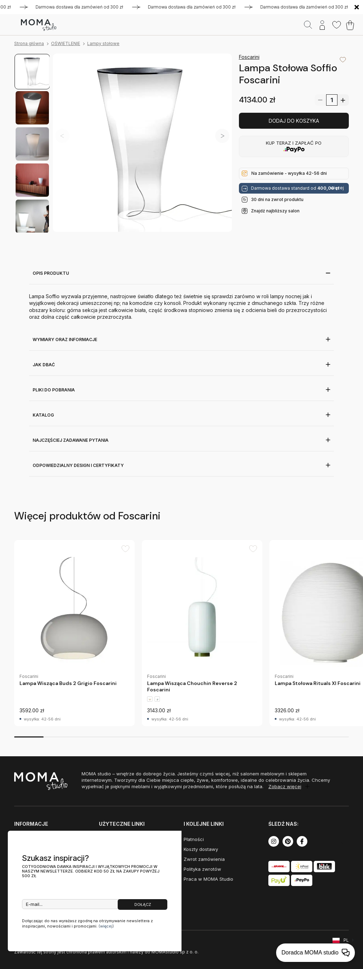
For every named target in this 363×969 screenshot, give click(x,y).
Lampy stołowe (103, 43)
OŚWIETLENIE (65, 43)
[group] (74, 633)
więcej (337, 187)
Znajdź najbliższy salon (275, 210)
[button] (222, 136)
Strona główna (29, 43)
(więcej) (106, 926)
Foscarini (249, 57)
